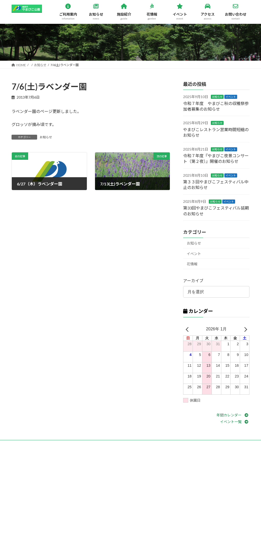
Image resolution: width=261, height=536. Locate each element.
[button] (233, 415)
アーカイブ (193, 280)
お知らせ (46, 137)
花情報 (192, 264)
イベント (231, 96)
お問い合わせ (25, 445)
